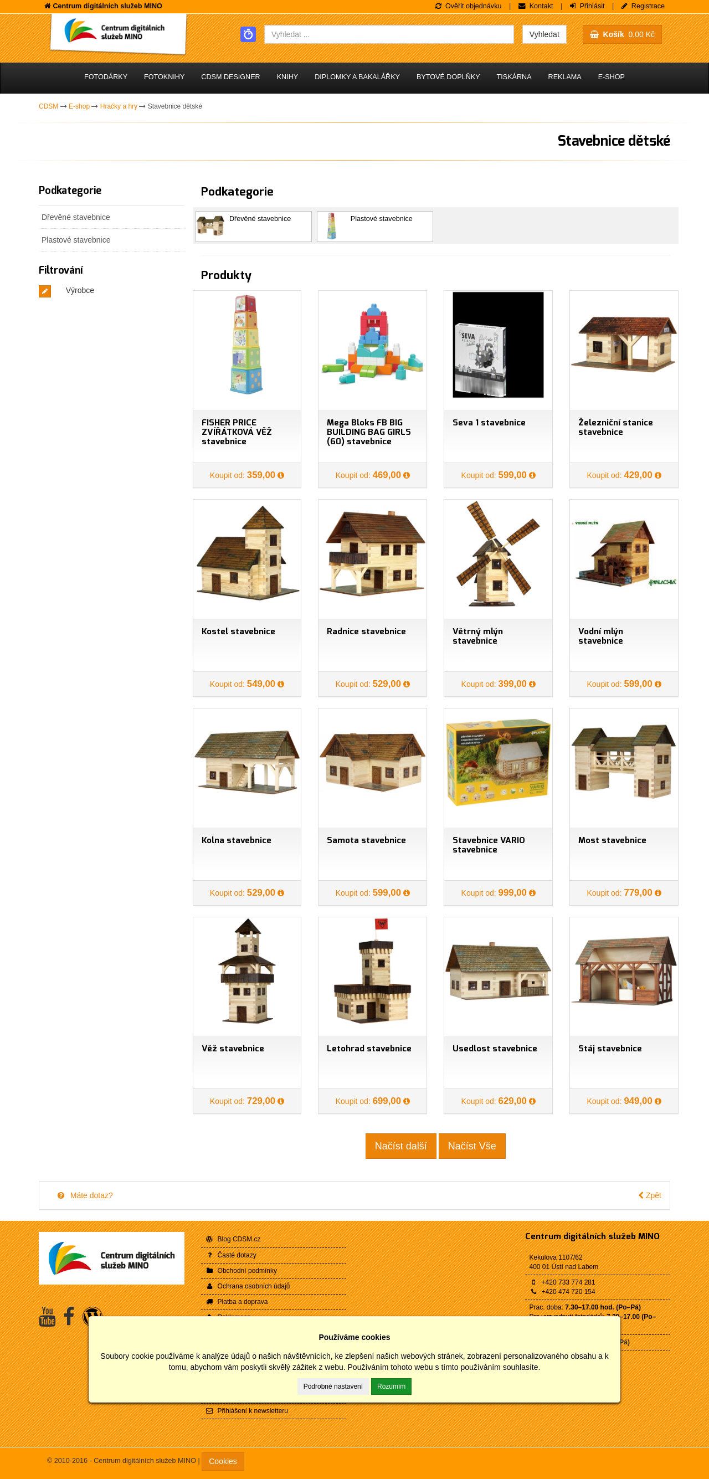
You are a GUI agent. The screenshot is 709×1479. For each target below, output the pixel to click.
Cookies (223, 1461)
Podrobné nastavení (333, 1386)
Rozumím (391, 1386)
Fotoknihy (164, 77)
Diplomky (357, 77)
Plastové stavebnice (76, 239)
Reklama (565, 77)
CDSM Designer (230, 77)
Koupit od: (244, 475)
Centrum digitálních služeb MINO (592, 1236)
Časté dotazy (230, 1255)
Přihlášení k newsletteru (246, 1411)
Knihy (288, 77)
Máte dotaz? (84, 1195)
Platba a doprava (236, 1302)
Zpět (649, 1195)
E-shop (611, 77)
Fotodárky (105, 77)
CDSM (48, 106)
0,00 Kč (622, 34)
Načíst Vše (472, 1146)
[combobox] (389, 34)
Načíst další (401, 1146)
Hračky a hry (118, 106)
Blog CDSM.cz (233, 1239)
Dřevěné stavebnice (76, 217)
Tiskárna (514, 77)
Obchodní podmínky (241, 1271)
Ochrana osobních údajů (247, 1286)
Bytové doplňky (448, 77)
